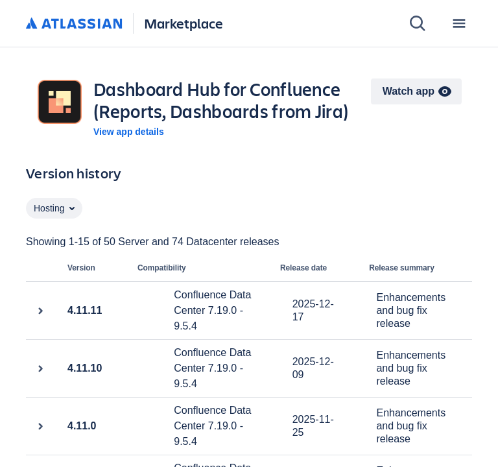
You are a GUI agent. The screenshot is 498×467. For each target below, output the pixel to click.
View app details (128, 131)
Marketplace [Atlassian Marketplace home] (183, 23)
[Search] (418, 23)
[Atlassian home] (74, 24)
